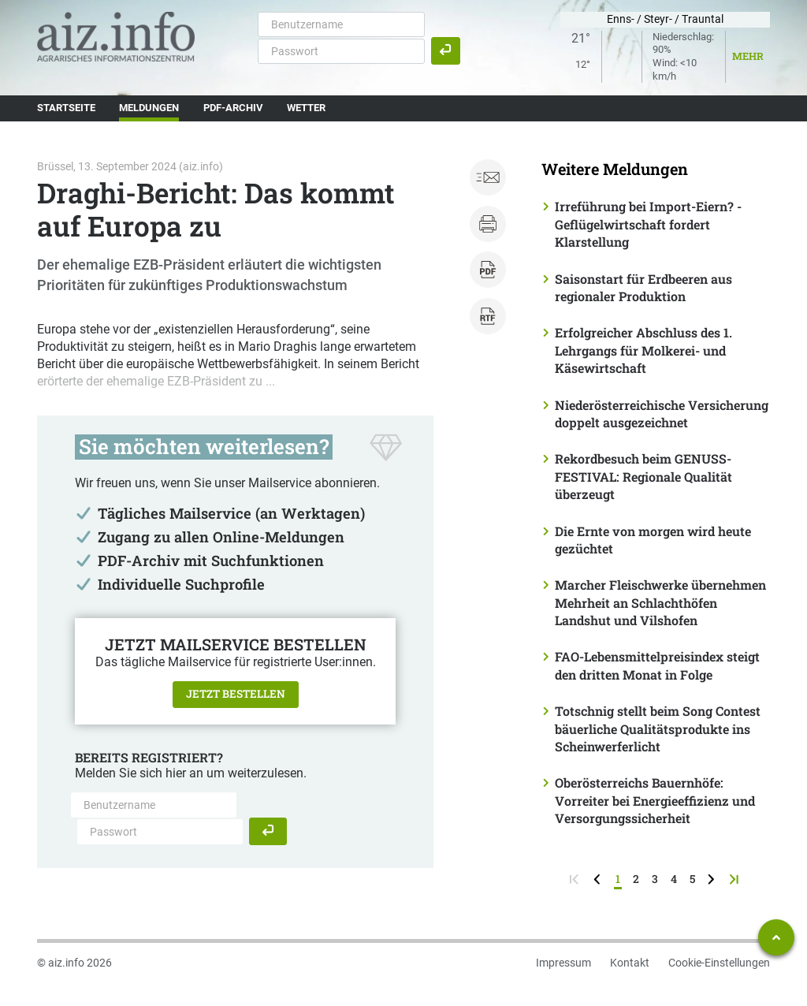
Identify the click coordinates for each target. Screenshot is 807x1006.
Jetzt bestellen (235, 694)
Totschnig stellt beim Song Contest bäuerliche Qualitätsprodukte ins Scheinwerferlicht (658, 728)
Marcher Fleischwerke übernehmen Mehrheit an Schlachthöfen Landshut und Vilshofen (660, 602)
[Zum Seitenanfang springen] (776, 937)
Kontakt (629, 962)
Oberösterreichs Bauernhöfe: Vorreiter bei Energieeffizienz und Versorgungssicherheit (655, 800)
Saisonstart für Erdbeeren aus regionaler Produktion (643, 287)
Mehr (748, 56)
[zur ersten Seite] (576, 879)
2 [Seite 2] (636, 878)
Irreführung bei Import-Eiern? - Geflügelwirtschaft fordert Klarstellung (648, 224)
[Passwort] (341, 51)
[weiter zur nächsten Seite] (713, 879)
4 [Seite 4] (674, 878)
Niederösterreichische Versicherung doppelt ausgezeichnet (661, 413)
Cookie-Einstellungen (719, 962)
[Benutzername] (341, 24)
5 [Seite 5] (692, 878)
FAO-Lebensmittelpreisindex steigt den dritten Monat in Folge (657, 665)
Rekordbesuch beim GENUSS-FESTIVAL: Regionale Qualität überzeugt (643, 476)
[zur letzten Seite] (736, 879)
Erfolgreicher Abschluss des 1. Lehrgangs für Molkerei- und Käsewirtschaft (643, 350)
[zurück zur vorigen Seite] (598, 879)
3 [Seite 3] (655, 878)
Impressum (563, 962)
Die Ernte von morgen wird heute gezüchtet (653, 540)
